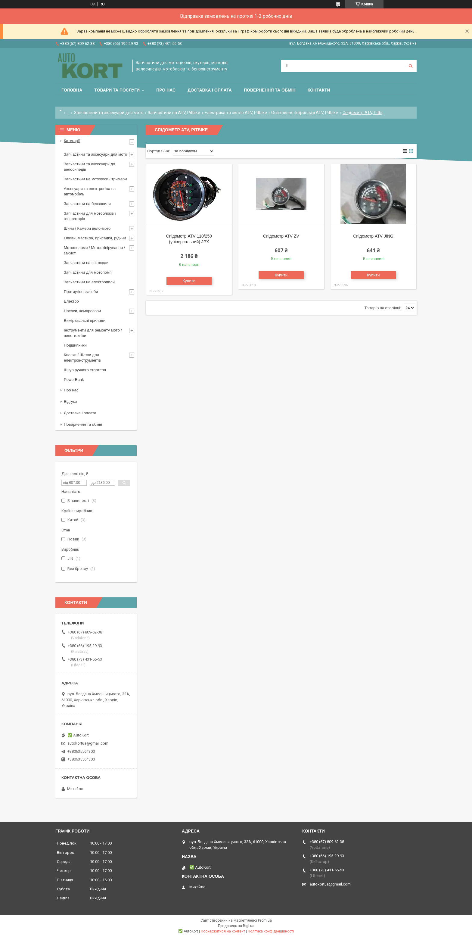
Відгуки (70, 401)
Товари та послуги (117, 90)
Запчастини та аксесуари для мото (109, 112)
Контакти (319, 90)
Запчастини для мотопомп (88, 272)
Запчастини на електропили (89, 282)
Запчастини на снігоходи (86, 262)
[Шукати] (411, 66)
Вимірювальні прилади (84, 320)
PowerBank (74, 379)
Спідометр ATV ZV (281, 236)
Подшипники (75, 345)
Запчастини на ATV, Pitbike (174, 112)
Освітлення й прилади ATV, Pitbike (304, 112)
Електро (71, 301)
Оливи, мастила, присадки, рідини (95, 238)
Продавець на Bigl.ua (236, 926)
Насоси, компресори (82, 311)
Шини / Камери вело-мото (87, 228)
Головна (71, 90)
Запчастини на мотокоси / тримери (95, 179)
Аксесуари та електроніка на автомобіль (90, 191)
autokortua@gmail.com (87, 743)
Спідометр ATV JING (373, 236)
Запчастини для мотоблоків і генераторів (90, 216)
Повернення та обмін (270, 90)
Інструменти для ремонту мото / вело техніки (93, 333)
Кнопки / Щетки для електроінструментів (82, 358)
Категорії (72, 141)
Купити (189, 281)
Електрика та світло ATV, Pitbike (236, 112)
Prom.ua (265, 920)
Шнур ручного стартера (85, 370)
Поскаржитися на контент (223, 931)
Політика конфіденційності (271, 931)
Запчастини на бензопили (87, 203)
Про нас (165, 90)
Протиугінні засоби (81, 291)
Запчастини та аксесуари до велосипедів (89, 167)
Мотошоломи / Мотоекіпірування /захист (94, 250)
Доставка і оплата (210, 90)
